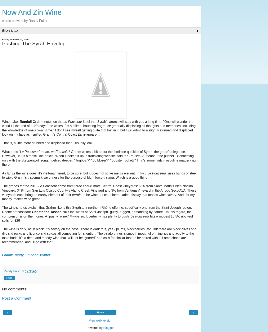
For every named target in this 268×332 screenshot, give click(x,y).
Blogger (108, 327)
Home (100, 312)
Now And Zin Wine (32, 12)
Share (9, 277)
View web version (100, 320)
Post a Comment (16, 298)
